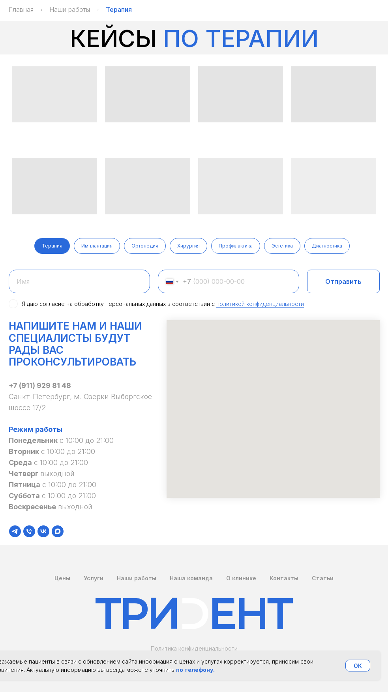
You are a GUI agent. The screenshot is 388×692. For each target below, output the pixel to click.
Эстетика (282, 246)
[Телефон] (29, 531)
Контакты (284, 578)
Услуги (93, 578)
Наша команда (191, 578)
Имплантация (96, 246)
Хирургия (188, 246)
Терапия (52, 246)
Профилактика (236, 246)
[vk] (43, 531)
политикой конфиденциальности (260, 303)
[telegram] (15, 531)
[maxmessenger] (58, 531)
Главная (21, 9)
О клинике (241, 578)
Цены (62, 578)
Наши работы (69, 9)
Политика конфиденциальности (194, 648)
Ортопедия (144, 246)
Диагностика (327, 246)
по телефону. (195, 669)
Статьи (323, 578)
